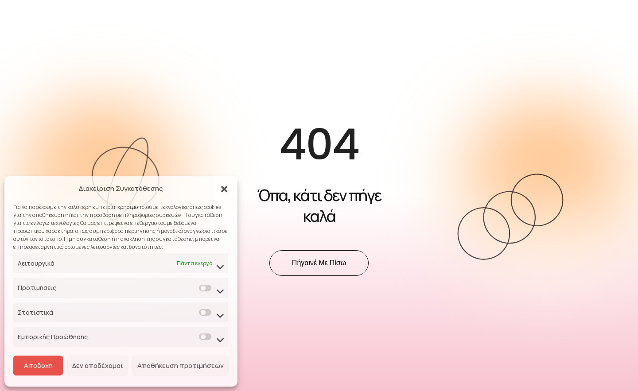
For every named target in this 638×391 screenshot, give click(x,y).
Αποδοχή (38, 365)
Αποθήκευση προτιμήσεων (180, 365)
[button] (224, 188)
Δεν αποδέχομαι (97, 365)
